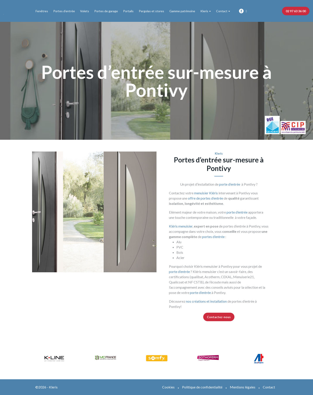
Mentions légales (242, 387)
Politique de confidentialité (202, 387)
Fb (241, 11)
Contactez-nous (219, 317)
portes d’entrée (213, 237)
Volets (84, 11)
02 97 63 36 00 (296, 11)
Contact (221, 11)
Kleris (204, 11)
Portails (128, 11)
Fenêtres (42, 11)
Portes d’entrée (64, 11)
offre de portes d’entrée (205, 198)
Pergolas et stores (151, 11)
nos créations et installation (206, 301)
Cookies (168, 387)
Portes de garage (106, 11)
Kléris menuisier (181, 226)
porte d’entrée (229, 184)
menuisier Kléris (206, 193)
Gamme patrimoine (182, 11)
